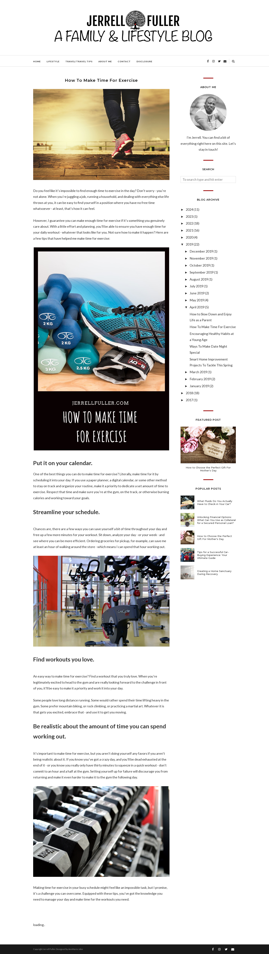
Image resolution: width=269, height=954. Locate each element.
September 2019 (202, 272)
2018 (190, 393)
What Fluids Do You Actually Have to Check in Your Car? (214, 502)
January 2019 (199, 386)
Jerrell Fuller (49, 949)
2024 (190, 209)
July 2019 (197, 286)
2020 (190, 237)
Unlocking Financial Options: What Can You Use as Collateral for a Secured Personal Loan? (216, 520)
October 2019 (200, 265)
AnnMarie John (75, 949)
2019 (190, 244)
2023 (190, 216)
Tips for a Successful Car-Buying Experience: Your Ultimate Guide (213, 555)
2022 (190, 223)
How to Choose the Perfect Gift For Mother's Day (208, 469)
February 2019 (200, 379)
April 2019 (197, 307)
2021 (190, 230)
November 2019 (202, 258)
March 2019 (199, 372)
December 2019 (202, 251)
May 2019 (197, 300)
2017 (190, 400)
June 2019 (197, 293)
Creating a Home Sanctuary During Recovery (214, 572)
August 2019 (199, 279)
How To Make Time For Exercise (213, 327)
